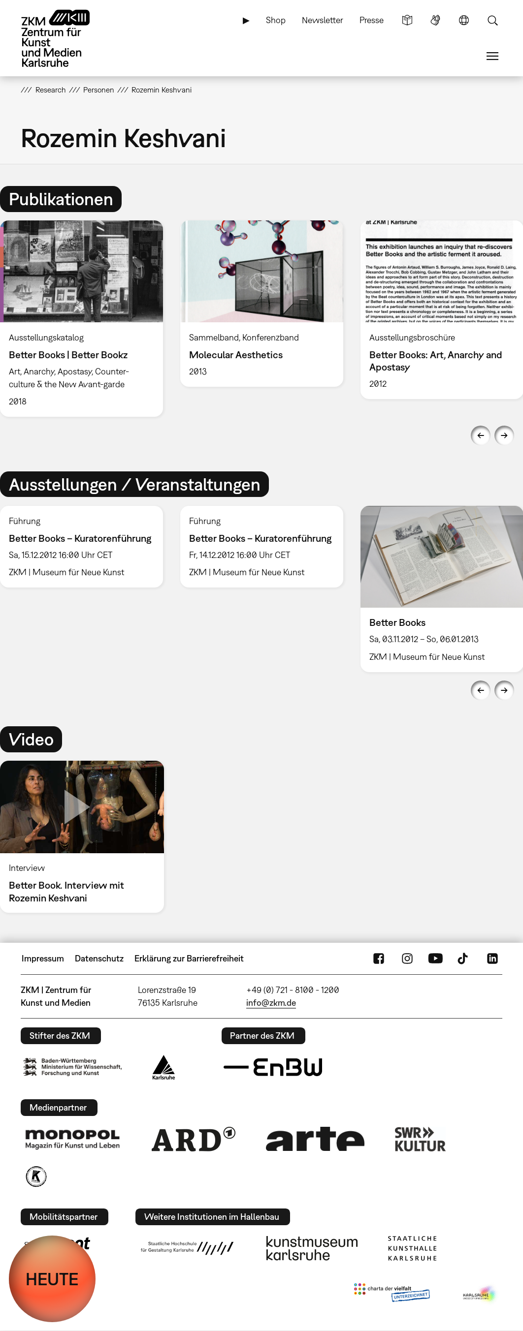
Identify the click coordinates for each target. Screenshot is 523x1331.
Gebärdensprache (435, 20)
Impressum (43, 958)
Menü (492, 56)
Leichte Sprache (407, 20)
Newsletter (322, 20)
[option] (261, 303)
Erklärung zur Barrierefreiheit (189, 958)
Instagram (407, 958)
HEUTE (52, 1279)
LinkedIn (492, 958)
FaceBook (379, 958)
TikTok (464, 958)
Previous (480, 435)
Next (504, 435)
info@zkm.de (271, 1002)
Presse (372, 20)
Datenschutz (99, 958)
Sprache (464, 20)
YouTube (435, 958)
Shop (276, 20)
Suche (492, 20)
